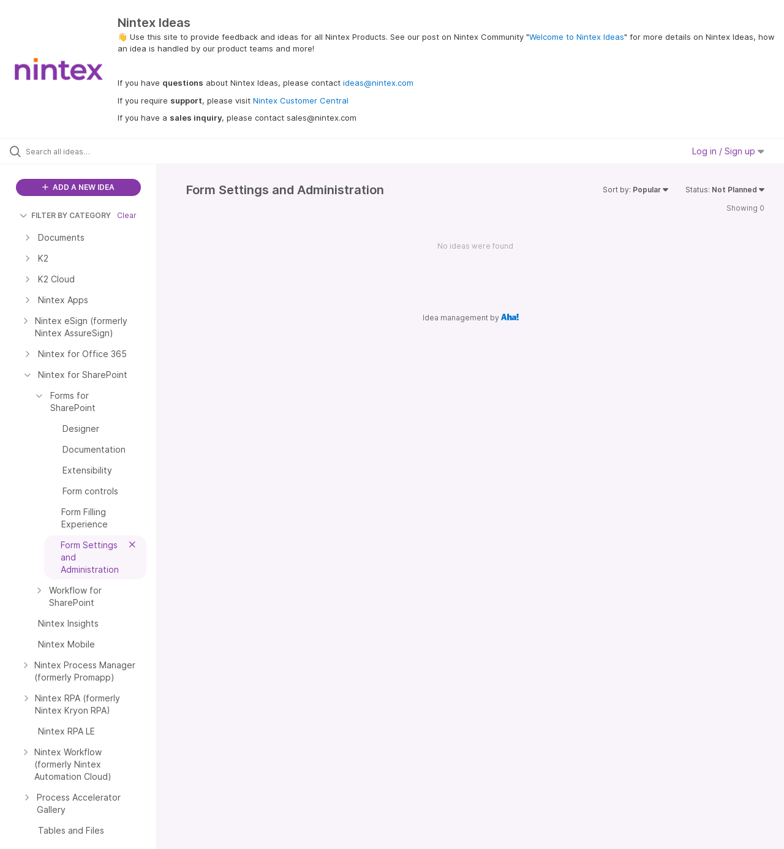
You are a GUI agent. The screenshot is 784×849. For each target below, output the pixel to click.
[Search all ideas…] (94, 151)
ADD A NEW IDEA (78, 187)
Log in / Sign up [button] (728, 151)
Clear (127, 215)
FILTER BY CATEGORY (65, 215)
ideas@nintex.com (378, 83)
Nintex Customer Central (301, 100)
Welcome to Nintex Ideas (576, 37)
